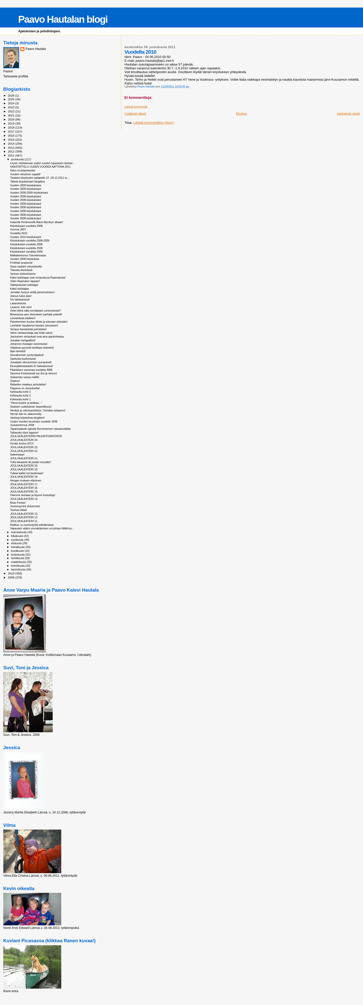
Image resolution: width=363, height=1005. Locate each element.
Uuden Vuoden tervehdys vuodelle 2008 (33, 421)
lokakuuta (17, 535)
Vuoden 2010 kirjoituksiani (25, 236)
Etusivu (241, 113)
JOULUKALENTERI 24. (24, 439)
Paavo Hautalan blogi (62, 19)
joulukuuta (18, 159)
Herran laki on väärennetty (25, 413)
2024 (11, 103)
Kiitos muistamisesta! (22, 170)
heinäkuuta (18, 547)
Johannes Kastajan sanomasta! (28, 343)
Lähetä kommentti (136, 106)
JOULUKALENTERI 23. (24, 447)
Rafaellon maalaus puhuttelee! (28, 384)
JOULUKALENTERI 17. (24, 484)
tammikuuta (18, 569)
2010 (11, 573)
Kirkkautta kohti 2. (20, 395)
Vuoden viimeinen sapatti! (25, 174)
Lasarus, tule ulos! (21, 307)
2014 (11, 143)
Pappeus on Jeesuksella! (25, 388)
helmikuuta (18, 565)
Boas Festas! (18, 502)
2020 (11, 119)
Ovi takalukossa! (20, 299)
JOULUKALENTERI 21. (24, 458)
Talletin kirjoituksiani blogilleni (27, 181)
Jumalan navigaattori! (23, 340)
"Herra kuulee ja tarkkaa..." (26, 402)
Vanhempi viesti (348, 113)
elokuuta (16, 543)
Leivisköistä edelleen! (23, 318)
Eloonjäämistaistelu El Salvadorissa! (31, 366)
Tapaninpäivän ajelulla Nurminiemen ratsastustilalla (40, 428)
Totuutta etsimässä (21, 269)
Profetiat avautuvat (21, 262)
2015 (11, 139)
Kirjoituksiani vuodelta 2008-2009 (29, 240)
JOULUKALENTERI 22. (24, 450)
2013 (11, 147)
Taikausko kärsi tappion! (24, 432)
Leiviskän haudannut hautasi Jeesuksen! (34, 325)
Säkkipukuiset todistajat (24, 284)
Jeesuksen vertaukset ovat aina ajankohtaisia (37, 336)
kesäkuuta (18, 550)
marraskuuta (19, 532)
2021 (11, 115)
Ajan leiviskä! (18, 351)
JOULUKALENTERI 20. (24, 465)
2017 (11, 131)
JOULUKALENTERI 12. (24, 517)
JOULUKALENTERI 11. (24, 521)
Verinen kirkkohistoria (23, 273)
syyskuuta (17, 539)
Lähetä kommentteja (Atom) (153, 123)
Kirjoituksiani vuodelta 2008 (26, 225)
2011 (11, 155)
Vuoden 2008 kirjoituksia (24, 258)
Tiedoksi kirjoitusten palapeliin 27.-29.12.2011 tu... (39, 177)
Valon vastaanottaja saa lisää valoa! (31, 332)
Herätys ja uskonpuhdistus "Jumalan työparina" (38, 410)
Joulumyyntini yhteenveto (25, 506)
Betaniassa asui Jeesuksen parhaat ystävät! (36, 314)
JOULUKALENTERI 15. (24, 491)
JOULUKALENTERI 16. (24, 487)
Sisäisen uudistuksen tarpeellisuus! (31, 406)
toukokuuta (18, 554)
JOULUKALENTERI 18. (24, 476)
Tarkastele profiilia (15, 76)
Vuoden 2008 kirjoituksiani (25, 196)
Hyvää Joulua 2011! (22, 443)
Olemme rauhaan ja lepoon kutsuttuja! (32, 495)
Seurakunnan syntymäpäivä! (27, 354)
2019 (11, 123)
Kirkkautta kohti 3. (20, 391)
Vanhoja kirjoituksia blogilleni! (27, 417)
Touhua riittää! (18, 509)
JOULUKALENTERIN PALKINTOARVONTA (36, 436)
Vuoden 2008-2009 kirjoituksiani (29, 192)
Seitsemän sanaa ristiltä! (24, 377)
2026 (11, 95)
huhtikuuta (18, 558)
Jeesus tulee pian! (21, 295)
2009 (11, 577)
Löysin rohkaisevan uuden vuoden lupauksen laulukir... (42, 163)
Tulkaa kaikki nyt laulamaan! (27, 473)
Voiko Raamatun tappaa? (25, 281)
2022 (11, 111)
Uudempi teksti (135, 113)
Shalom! (15, 380)
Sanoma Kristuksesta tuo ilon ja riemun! (33, 373)
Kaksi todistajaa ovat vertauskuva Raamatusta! (38, 277)
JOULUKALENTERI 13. (24, 513)
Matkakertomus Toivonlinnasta (28, 255)
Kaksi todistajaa (19, 288)
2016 (11, 135)
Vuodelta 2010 (18, 233)
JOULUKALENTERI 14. (24, 498)
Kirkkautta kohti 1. (20, 399)
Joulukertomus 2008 (22, 425)
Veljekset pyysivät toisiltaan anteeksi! (32, 347)
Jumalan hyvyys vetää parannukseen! (32, 292)
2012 (11, 151)
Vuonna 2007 (18, 229)
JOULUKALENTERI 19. (24, 469)
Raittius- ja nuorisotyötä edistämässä (32, 524)
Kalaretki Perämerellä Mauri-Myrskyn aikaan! (36, 222)
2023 (11, 107)
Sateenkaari (17, 454)
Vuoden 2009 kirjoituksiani (25, 185)
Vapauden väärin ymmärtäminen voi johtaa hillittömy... (42, 528)
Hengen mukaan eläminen (25, 480)
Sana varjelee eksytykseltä (26, 266)
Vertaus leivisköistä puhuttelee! (28, 329)
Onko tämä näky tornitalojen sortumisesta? (35, 310)
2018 (11, 127)
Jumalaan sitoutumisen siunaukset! (31, 362)
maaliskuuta (19, 561)
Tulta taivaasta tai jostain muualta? (30, 462)
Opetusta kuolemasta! (23, 358)
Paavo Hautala (35, 49)
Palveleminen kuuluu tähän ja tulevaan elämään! (39, 321)
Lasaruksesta (18, 303)
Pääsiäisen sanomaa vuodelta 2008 (31, 369)
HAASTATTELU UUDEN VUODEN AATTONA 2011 (40, 166)
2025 (11, 99)
